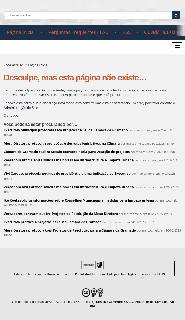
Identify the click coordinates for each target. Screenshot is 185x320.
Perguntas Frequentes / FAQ (79, 32)
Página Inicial (21, 32)
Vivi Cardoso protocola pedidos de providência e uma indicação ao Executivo (67, 173)
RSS (126, 32)
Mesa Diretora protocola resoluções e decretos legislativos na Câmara (62, 143)
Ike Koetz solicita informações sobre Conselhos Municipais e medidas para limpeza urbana (79, 200)
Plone (166, 274)
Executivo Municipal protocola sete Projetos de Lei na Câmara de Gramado (66, 130)
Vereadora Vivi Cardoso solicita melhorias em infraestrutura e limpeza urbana (69, 187)
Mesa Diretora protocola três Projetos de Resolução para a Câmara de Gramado (70, 230)
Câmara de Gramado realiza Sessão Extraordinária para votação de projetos (67, 151)
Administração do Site (21, 107)
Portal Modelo (85, 274)
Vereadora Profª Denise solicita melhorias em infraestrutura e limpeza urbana (69, 160)
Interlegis (127, 274)
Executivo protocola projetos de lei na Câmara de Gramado (53, 222)
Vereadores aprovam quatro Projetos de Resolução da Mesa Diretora (61, 213)
